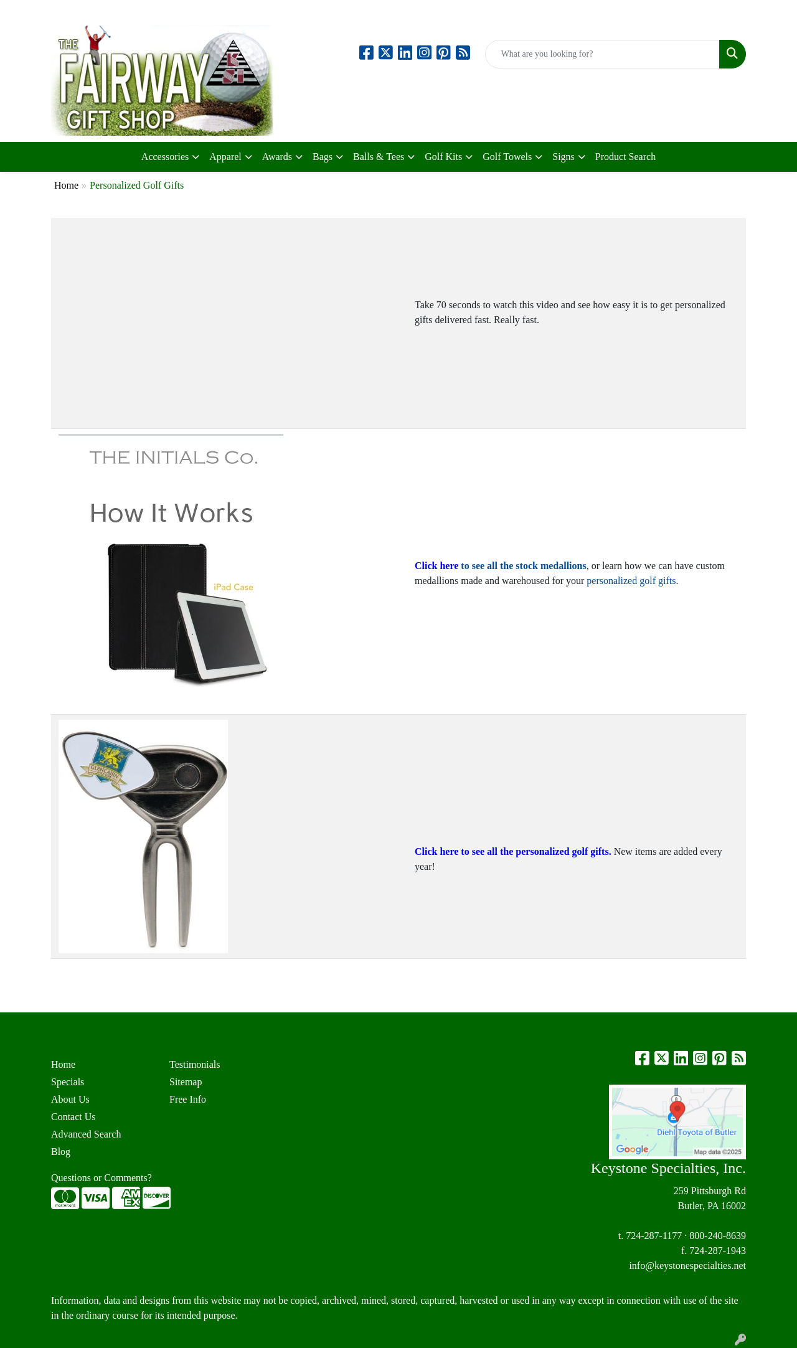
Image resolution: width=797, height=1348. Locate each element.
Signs (563, 156)
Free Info (187, 1099)
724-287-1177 (654, 1235)
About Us (70, 1099)
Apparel (225, 156)
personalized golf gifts (631, 580)
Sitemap (185, 1082)
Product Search (625, 156)
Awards (277, 156)
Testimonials (194, 1064)
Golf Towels (507, 156)
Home (66, 185)
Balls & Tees (378, 156)
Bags (322, 156)
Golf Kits (443, 156)
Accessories (165, 156)
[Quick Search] (602, 54)
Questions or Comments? (101, 1177)
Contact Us (73, 1116)
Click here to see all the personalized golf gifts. (513, 851)
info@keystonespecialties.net (687, 1265)
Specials (67, 1082)
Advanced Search (86, 1134)
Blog (60, 1151)
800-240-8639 (717, 1235)
